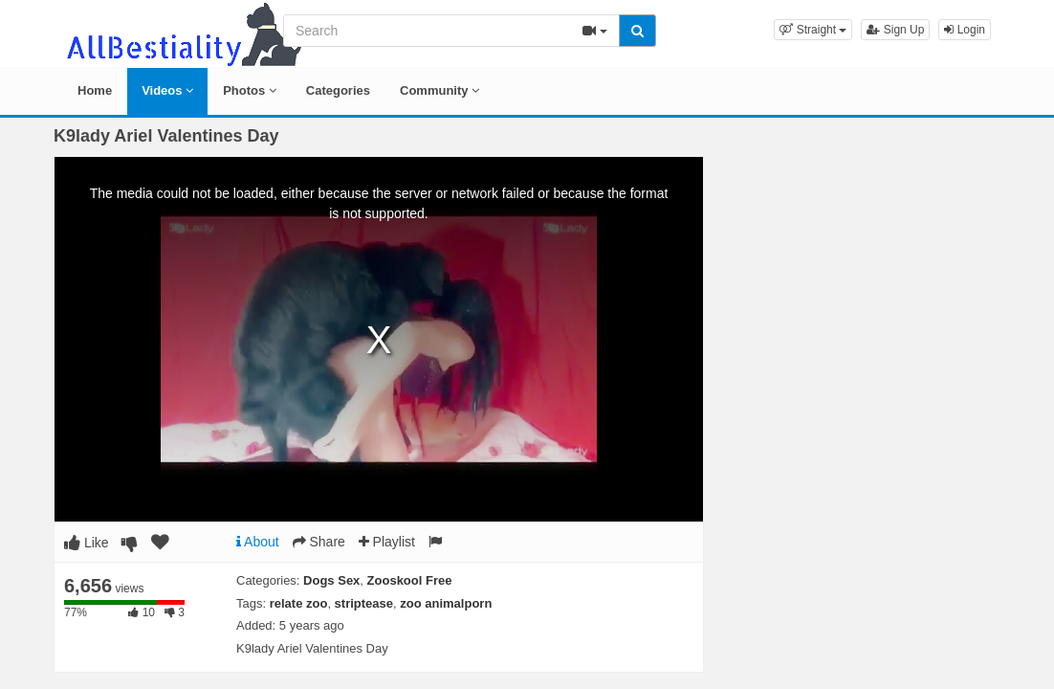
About (257, 541)
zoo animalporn (446, 603)
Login (964, 29)
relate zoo (299, 603)
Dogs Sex (331, 580)
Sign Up (895, 29)
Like (86, 542)
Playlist (387, 541)
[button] (813, 29)
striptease (364, 603)
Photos (249, 90)
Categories (338, 90)
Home (94, 90)
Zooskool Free (409, 580)
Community (439, 90)
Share (319, 541)
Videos (167, 90)
